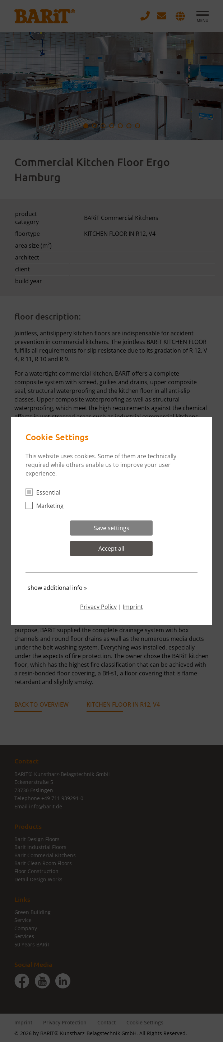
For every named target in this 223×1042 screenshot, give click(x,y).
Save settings (111, 528)
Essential (45, 492)
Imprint (133, 607)
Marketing (47, 506)
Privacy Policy (98, 607)
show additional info (57, 588)
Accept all (111, 548)
